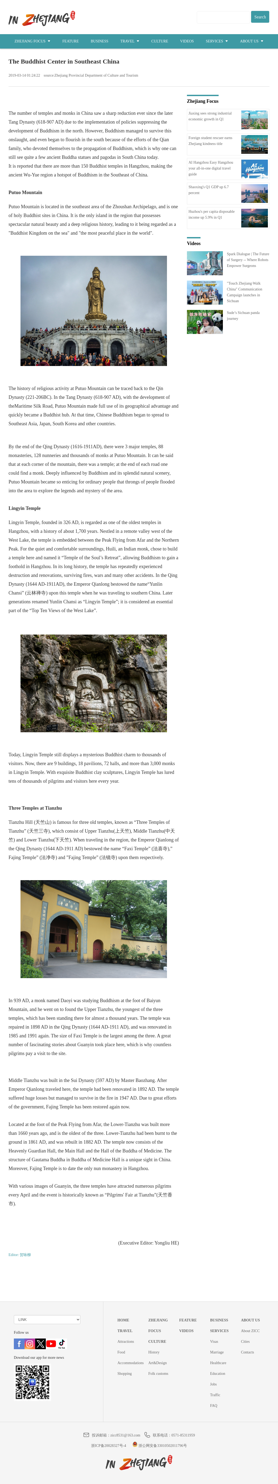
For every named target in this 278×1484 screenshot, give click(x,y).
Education (217, 1374)
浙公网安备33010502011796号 (159, 1446)
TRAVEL (129, 41)
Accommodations (130, 1363)
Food (121, 1352)
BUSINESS (99, 41)
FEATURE (70, 41)
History (154, 1352)
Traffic (215, 1395)
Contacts (247, 1352)
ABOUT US (251, 41)
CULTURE (159, 41)
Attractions (125, 1342)
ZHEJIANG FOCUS (33, 41)
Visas (214, 1342)
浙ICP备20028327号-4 (108, 1446)
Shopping (124, 1374)
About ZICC (250, 1331)
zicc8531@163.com (125, 1435)
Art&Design (157, 1363)
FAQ (213, 1406)
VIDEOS (187, 41)
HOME (123, 1320)
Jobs (213, 1384)
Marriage (217, 1352)
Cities (245, 1342)
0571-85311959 (183, 1435)
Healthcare (218, 1363)
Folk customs (158, 1374)
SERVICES (217, 41)
